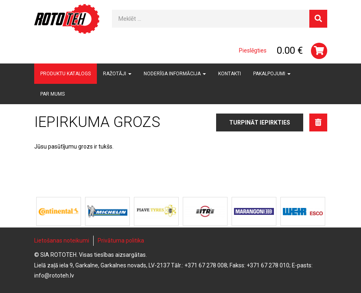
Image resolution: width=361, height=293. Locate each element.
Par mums (52, 94)
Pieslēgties (253, 50)
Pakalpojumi (272, 74)
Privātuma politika (121, 240)
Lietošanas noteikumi (61, 240)
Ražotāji (117, 74)
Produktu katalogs (65, 74)
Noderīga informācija (175, 74)
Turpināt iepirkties (259, 122)
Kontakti (229, 74)
